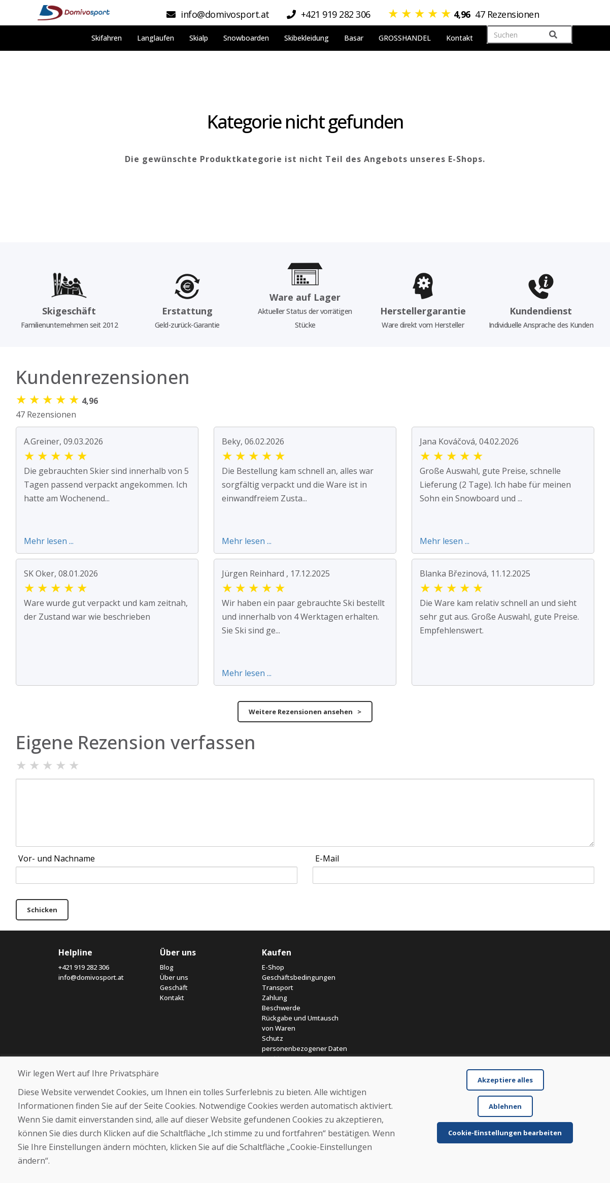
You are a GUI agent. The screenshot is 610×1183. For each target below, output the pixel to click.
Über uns (174, 977)
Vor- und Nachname (56, 858)
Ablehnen (505, 1106)
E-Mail (327, 858)
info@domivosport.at (91, 977)
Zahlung (274, 997)
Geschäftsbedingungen (298, 977)
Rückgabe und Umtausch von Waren (300, 1023)
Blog (167, 967)
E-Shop (273, 967)
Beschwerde (281, 1007)
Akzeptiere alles (505, 1079)
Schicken (42, 909)
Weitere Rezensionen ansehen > (305, 711)
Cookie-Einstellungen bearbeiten (505, 1132)
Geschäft (174, 987)
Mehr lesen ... (49, 541)
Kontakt (172, 997)
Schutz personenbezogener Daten (304, 1043)
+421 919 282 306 (83, 967)
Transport (277, 987)
